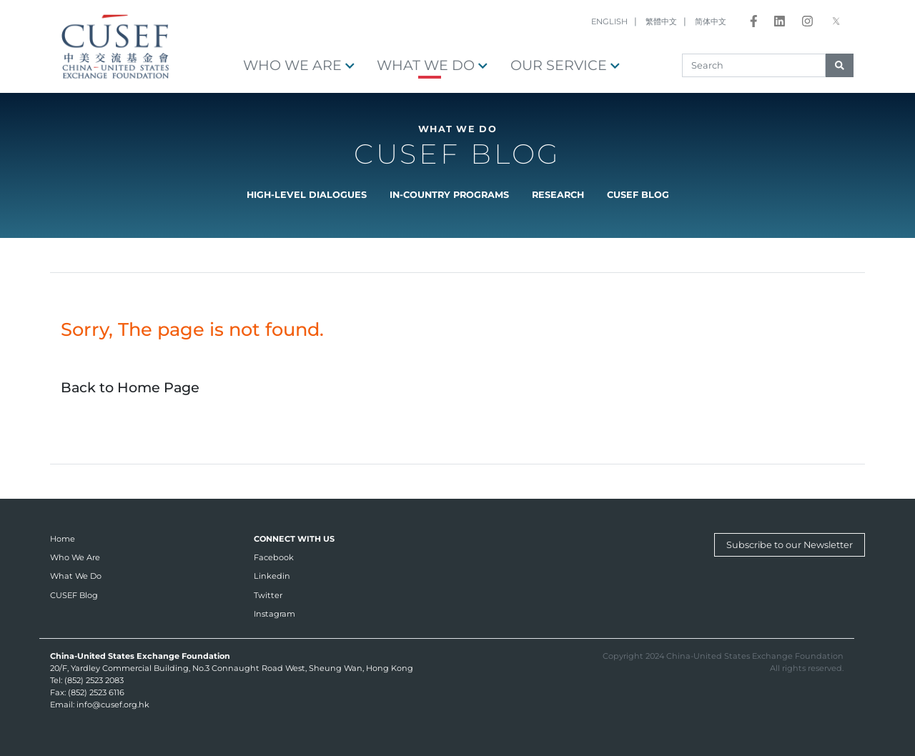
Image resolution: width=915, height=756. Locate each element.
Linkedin (272, 576)
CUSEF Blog (638, 194)
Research (558, 194)
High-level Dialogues (307, 194)
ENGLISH (609, 21)
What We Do (432, 65)
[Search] (754, 65)
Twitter (268, 595)
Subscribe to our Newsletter (789, 544)
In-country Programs (449, 194)
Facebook (274, 557)
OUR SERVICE (565, 65)
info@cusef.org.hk (112, 705)
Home (62, 539)
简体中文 (710, 21)
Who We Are (299, 65)
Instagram (274, 614)
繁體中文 (661, 21)
